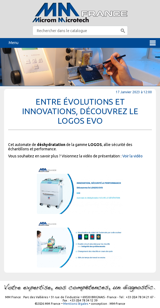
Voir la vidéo (132, 156)
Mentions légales (75, 303)
